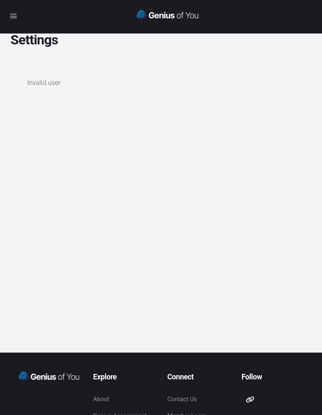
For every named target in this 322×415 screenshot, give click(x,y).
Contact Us (182, 399)
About (101, 399)
